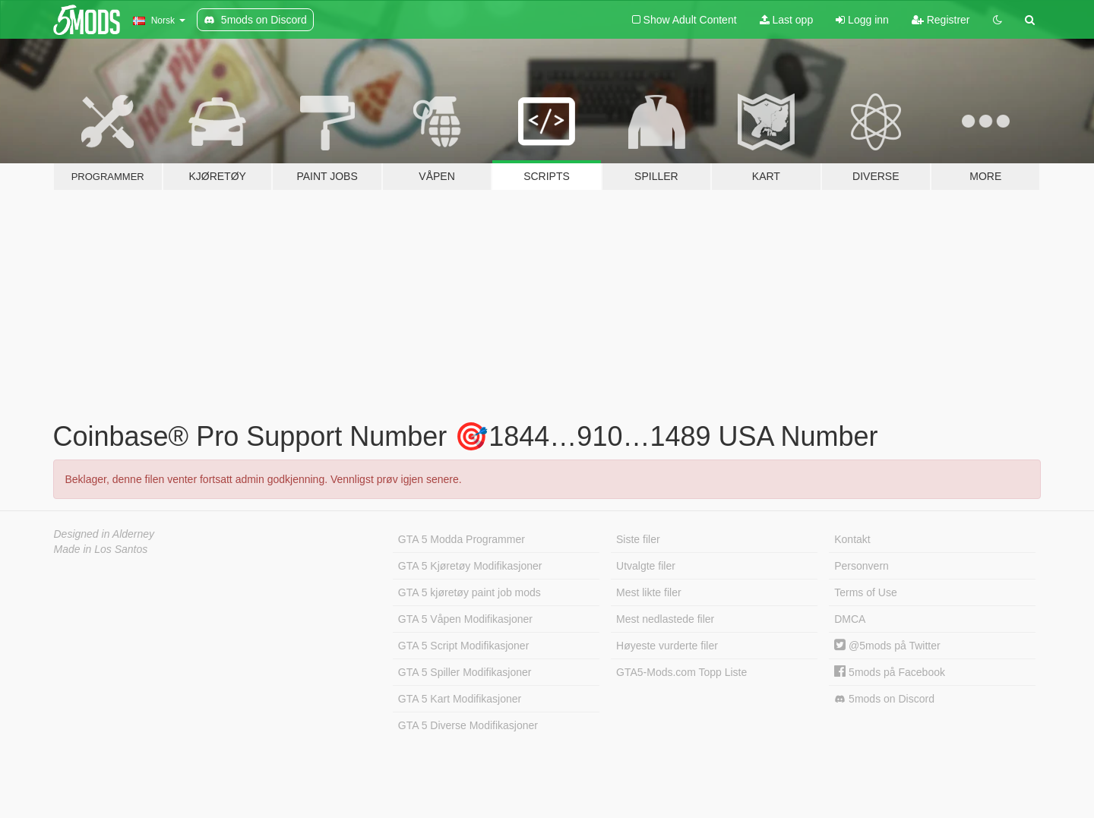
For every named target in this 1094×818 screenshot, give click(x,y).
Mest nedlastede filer (665, 619)
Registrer (941, 20)
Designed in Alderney (104, 534)
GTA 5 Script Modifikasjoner (463, 646)
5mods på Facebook (889, 672)
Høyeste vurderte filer (667, 646)
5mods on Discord (884, 699)
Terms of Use (865, 592)
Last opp (787, 20)
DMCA (849, 619)
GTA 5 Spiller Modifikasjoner (465, 672)
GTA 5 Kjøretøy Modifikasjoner (470, 566)
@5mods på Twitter (887, 645)
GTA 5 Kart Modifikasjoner (459, 699)
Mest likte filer (648, 592)
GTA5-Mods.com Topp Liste (681, 672)
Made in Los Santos (101, 549)
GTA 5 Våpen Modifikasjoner (465, 619)
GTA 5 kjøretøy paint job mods (469, 592)
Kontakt (852, 539)
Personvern (861, 566)
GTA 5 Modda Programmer (461, 539)
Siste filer (638, 539)
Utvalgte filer (645, 566)
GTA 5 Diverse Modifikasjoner (468, 725)
